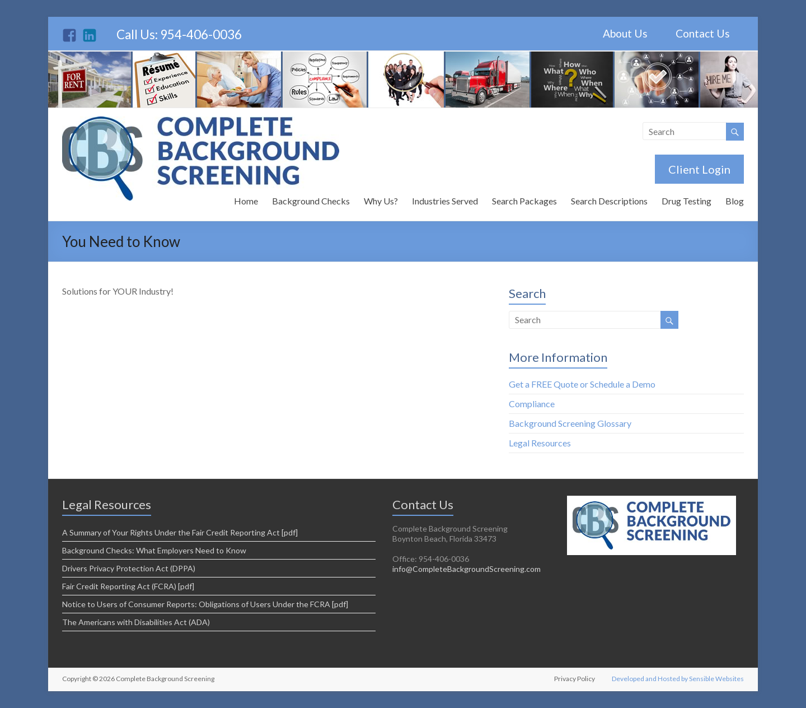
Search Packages (524, 200)
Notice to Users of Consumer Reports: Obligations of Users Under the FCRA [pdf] (205, 604)
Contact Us (703, 33)
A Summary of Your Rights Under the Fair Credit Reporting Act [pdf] (180, 532)
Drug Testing (686, 200)
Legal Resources (540, 442)
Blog (734, 200)
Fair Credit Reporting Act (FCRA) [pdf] (128, 586)
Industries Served (445, 200)
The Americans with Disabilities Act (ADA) (136, 622)
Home (246, 200)
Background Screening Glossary (570, 423)
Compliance (532, 403)
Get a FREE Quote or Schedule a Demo (582, 384)
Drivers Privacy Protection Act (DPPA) (128, 568)
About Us (625, 33)
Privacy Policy (574, 678)
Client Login (699, 169)
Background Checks (311, 200)
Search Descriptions (609, 200)
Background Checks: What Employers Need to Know (154, 550)
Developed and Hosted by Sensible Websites (678, 678)
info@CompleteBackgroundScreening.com (466, 569)
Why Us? (381, 200)
